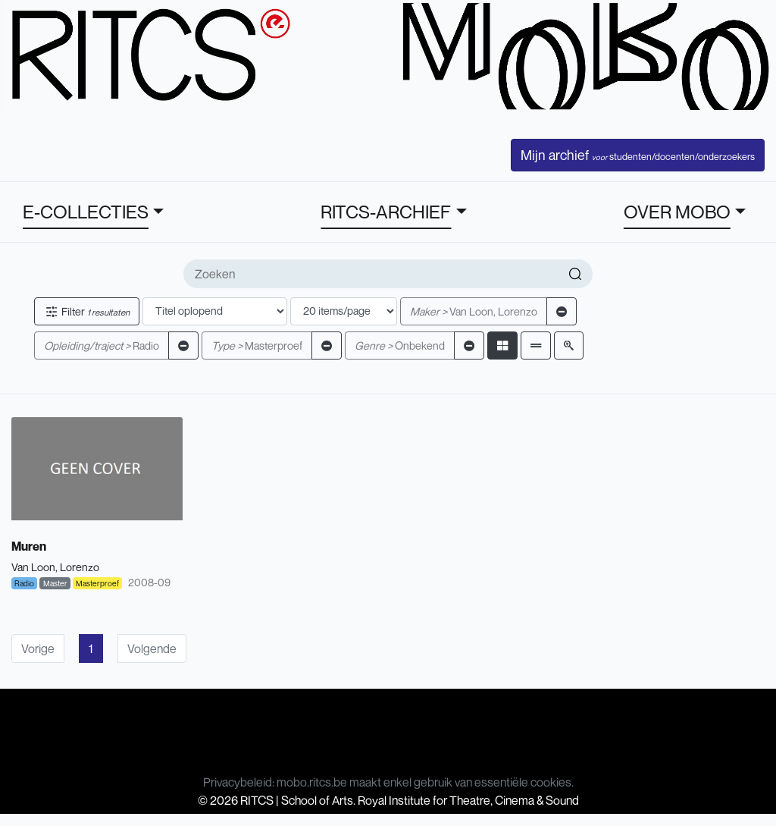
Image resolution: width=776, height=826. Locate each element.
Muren (28, 546)
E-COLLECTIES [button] (86, 211)
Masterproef (256, 345)
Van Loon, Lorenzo (473, 311)
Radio (101, 345)
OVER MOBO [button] (677, 211)
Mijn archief (638, 154)
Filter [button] (87, 311)
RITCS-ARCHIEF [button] (386, 211)
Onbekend (400, 345)
